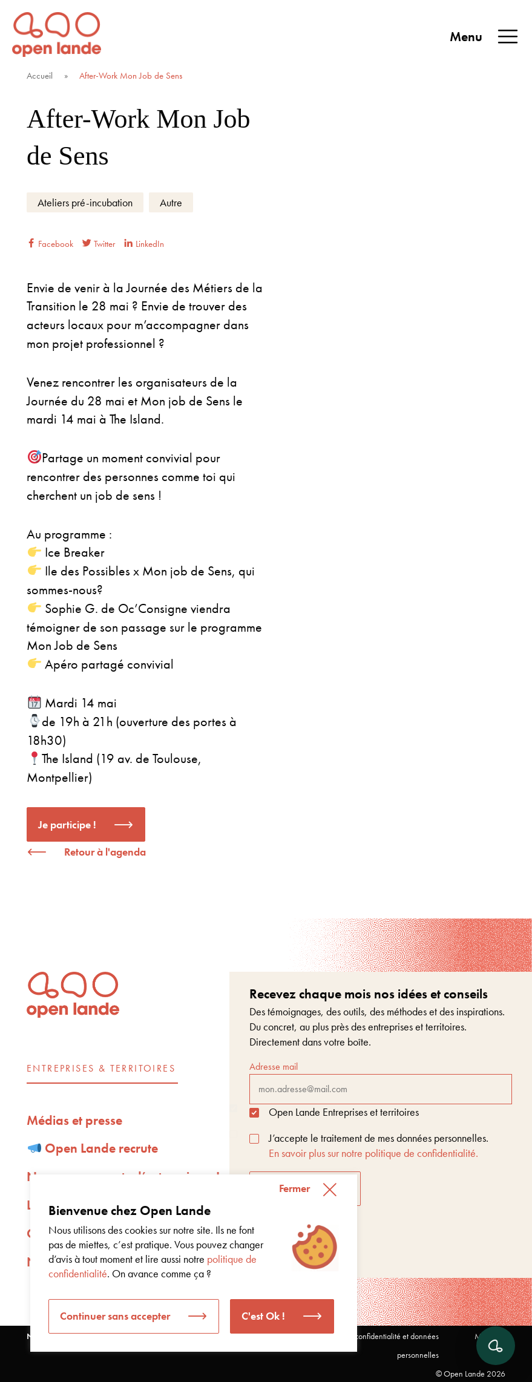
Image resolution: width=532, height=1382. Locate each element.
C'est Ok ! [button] (263, 1316)
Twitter (98, 244)
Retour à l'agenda (105, 852)
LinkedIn (144, 244)
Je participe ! (67, 824)
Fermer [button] (294, 1188)
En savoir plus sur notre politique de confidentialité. (373, 1153)
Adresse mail (380, 1082)
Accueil (40, 76)
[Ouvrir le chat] (495, 1345)
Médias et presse (74, 1120)
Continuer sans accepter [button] (115, 1316)
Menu (485, 37)
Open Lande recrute (93, 1148)
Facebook (50, 244)
